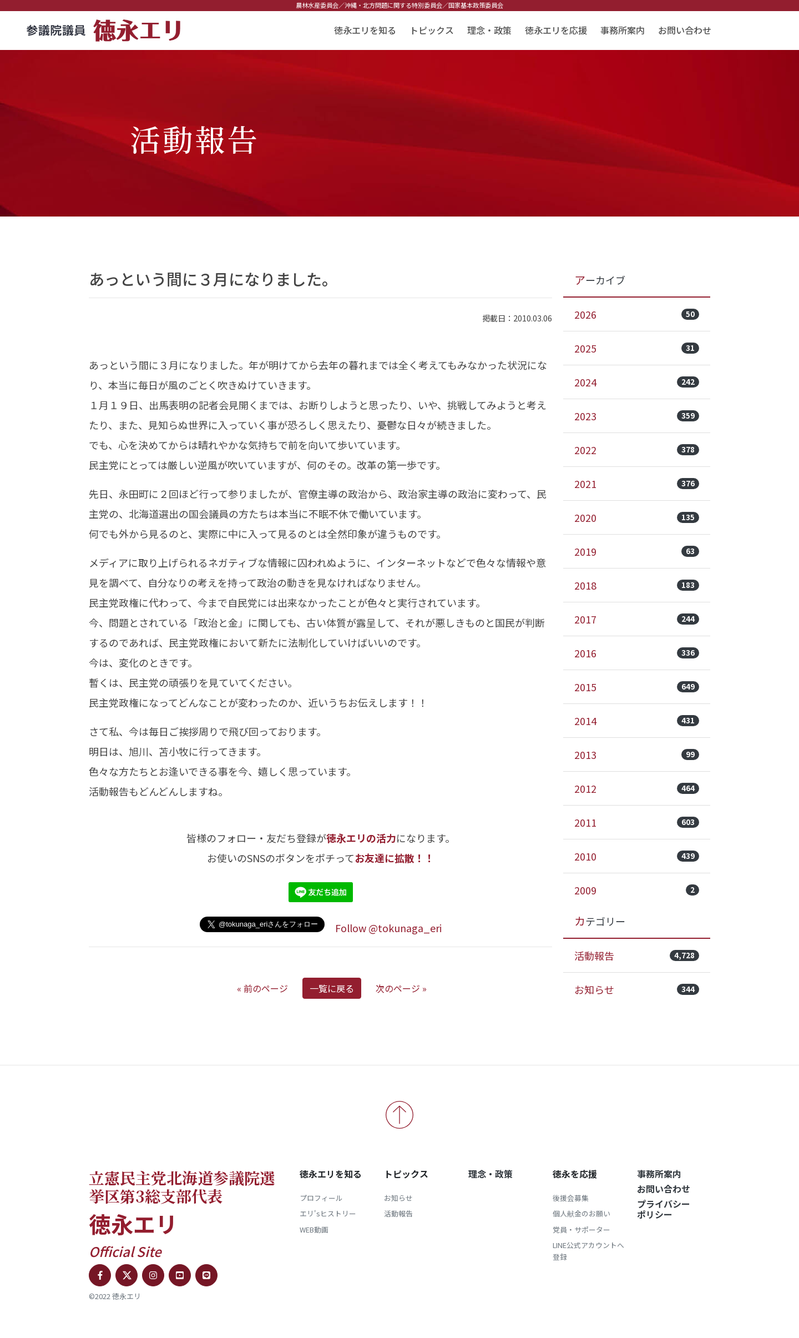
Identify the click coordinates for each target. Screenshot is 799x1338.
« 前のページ (262, 988)
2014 (636, 720)
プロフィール (321, 1198)
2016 (636, 653)
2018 (636, 585)
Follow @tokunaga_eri (388, 927)
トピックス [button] (431, 30)
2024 (636, 382)
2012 (636, 788)
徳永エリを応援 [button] (556, 30)
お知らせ (636, 989)
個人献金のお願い (581, 1213)
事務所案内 (622, 30)
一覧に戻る (332, 988)
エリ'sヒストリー (328, 1213)
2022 (636, 449)
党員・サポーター (581, 1229)
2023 (636, 416)
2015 (636, 687)
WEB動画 (314, 1229)
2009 (636, 890)
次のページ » (401, 988)
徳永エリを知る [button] (365, 30)
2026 (636, 314)
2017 (636, 619)
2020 (636, 517)
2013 (636, 754)
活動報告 (636, 955)
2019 (636, 551)
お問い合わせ (684, 30)
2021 (636, 483)
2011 (636, 822)
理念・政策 (489, 30)
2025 (636, 348)
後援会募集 (571, 1198)
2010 (636, 856)
